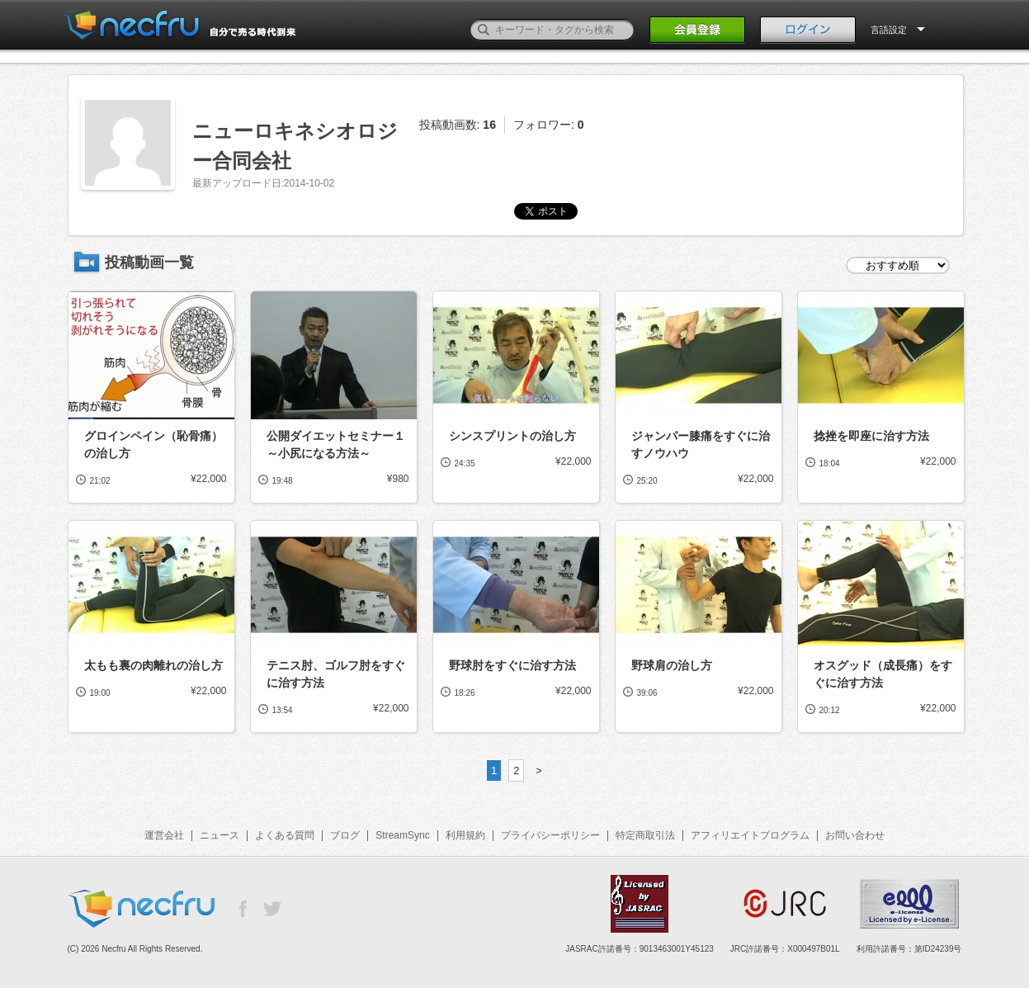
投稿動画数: (457, 124)
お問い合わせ (855, 835)
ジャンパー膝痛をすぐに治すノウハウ (700, 444)
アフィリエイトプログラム (750, 835)
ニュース (219, 835)
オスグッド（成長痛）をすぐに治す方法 (883, 674)
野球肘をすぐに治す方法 (512, 665)
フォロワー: (548, 124)
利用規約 (465, 835)
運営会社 (164, 835)
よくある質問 (284, 835)
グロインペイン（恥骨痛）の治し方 (153, 444)
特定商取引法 (645, 835)
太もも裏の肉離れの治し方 (153, 665)
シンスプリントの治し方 (512, 435)
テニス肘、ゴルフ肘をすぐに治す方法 (336, 674)
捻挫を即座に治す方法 (871, 435)
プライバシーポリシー (550, 835)
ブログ (345, 835)
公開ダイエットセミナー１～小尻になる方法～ (336, 444)
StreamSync (402, 835)
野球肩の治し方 (671, 665)
